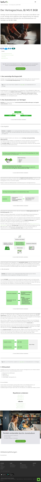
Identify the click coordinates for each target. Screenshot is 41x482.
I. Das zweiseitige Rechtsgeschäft (6, 53)
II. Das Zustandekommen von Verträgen (7, 55)
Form (8, 374)
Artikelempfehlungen (4, 58)
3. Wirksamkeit (3, 56)
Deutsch (2, 480)
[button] (35, 2)
